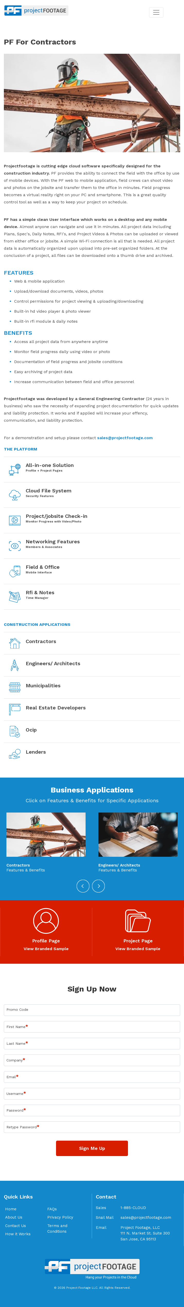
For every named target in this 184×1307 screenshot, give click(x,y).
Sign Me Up (92, 1148)
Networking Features (53, 541)
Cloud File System (48, 491)
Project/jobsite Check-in (56, 516)
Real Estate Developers (56, 708)
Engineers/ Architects (53, 663)
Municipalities (43, 685)
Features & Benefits (25, 870)
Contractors (41, 641)
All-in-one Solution (50, 465)
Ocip (31, 730)
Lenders (36, 752)
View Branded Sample (46, 948)
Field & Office (43, 567)
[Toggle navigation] (156, 12)
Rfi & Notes (40, 592)
